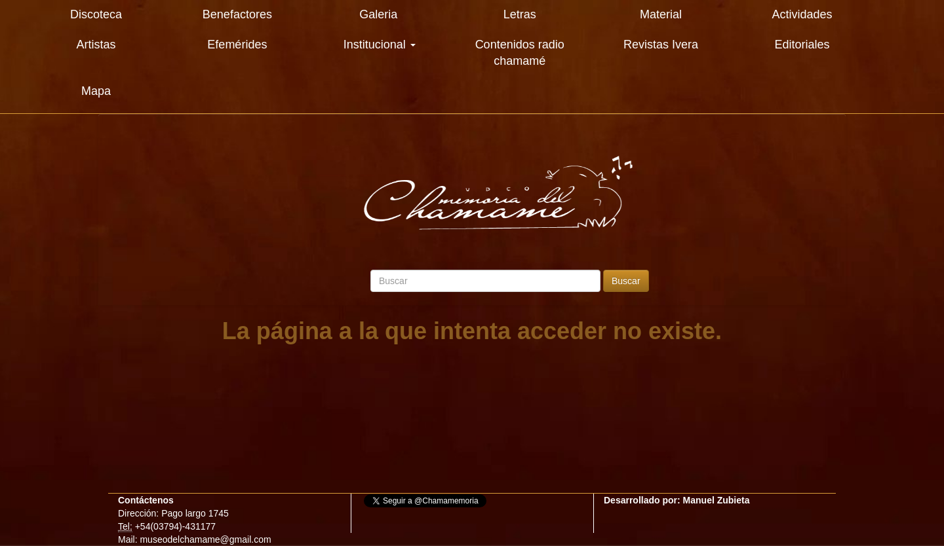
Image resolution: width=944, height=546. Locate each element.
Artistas (95, 44)
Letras (519, 14)
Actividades (802, 14)
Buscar (626, 281)
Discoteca (96, 14)
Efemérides (237, 44)
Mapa (96, 91)
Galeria (378, 14)
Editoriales (801, 44)
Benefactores (237, 14)
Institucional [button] (380, 44)
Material (661, 14)
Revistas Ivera (660, 44)
